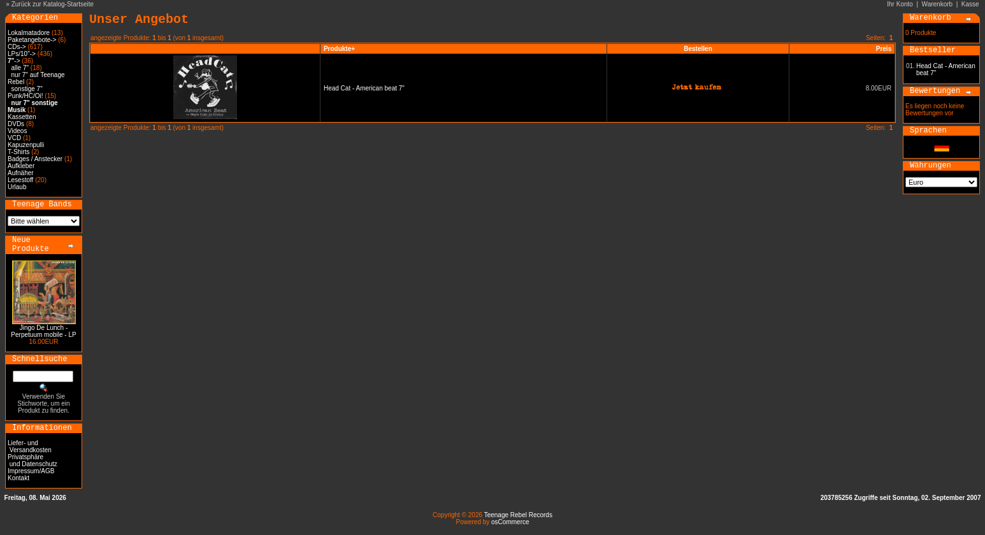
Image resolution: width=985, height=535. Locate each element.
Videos (17, 130)
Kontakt (18, 477)
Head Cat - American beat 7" (364, 88)
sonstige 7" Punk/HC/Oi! (25, 92)
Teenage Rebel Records (518, 514)
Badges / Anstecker (35, 158)
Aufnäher (21, 172)
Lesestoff (20, 179)
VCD (14, 137)
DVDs (16, 123)
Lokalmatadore (29, 32)
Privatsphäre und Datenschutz (32, 460)
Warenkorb (937, 4)
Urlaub (17, 186)
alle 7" (20, 67)
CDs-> (17, 46)
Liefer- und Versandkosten (30, 446)
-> (14, 60)
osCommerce (510, 521)
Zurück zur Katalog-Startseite (52, 4)
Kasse (970, 4)
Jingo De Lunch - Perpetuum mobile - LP (43, 331)
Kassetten (22, 116)
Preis (883, 48)
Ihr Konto (900, 4)
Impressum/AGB (31, 470)
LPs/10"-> (22, 53)
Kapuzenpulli (26, 144)
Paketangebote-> (32, 39)
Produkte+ (339, 48)
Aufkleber (21, 165)
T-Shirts (18, 151)
